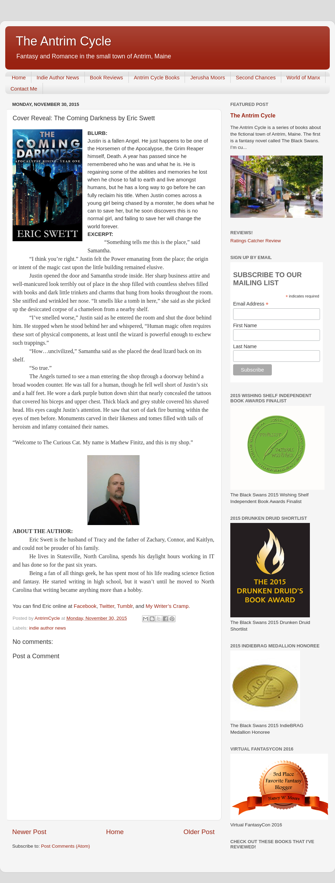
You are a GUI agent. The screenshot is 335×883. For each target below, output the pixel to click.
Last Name (245, 346)
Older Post (199, 831)
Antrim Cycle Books (157, 77)
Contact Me (23, 89)
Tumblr (125, 606)
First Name (245, 325)
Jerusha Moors (207, 77)
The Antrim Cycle (63, 41)
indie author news (47, 628)
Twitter (106, 606)
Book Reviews (106, 77)
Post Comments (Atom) (65, 846)
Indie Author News (58, 77)
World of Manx (303, 77)
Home (19, 77)
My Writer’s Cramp (167, 606)
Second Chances (256, 77)
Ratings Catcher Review (255, 240)
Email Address (251, 304)
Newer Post (29, 831)
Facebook (85, 606)
